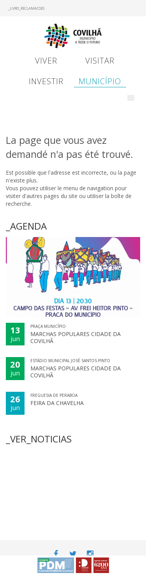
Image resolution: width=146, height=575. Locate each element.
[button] (130, 97)
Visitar (99, 60)
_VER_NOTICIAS (39, 438)
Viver (46, 60)
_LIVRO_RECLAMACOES (26, 8)
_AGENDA (26, 225)
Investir (46, 81)
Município (100, 81)
